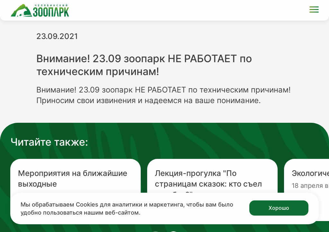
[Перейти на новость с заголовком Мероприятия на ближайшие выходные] (75, 190)
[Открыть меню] (314, 10)
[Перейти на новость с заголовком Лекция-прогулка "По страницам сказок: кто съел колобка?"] (212, 190)
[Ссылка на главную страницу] (39, 10)
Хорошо (279, 208)
